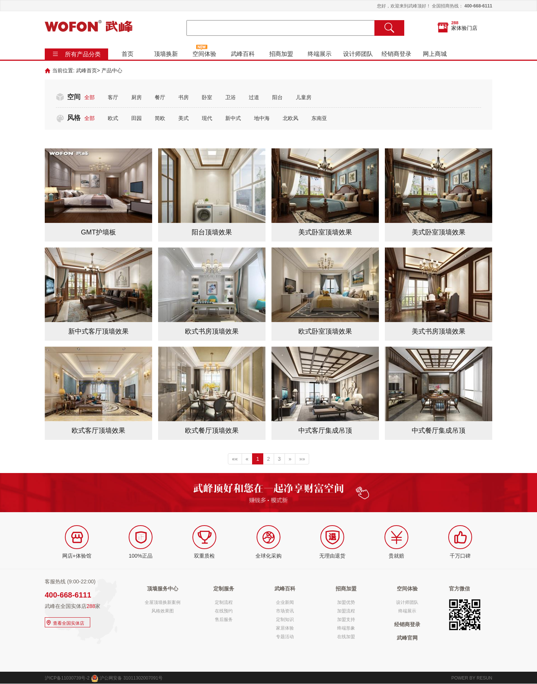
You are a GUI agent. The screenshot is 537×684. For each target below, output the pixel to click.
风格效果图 (162, 611)
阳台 (277, 97)
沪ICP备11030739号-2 (67, 678)
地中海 (262, 118)
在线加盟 (346, 636)
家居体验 (285, 628)
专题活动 (285, 636)
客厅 (113, 97)
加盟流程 (346, 611)
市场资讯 (285, 611)
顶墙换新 (166, 54)
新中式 (233, 118)
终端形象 (346, 628)
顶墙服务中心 (162, 589)
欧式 (113, 118)
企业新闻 (285, 602)
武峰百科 (243, 54)
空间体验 (204, 54)
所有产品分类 (83, 54)
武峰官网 (407, 638)
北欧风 (290, 118)
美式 (183, 118)
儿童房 (303, 97)
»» (302, 459)
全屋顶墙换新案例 (162, 602)
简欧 (160, 118)
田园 (136, 118)
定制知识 (285, 619)
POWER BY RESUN (471, 678)
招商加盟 (281, 54)
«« (235, 459)
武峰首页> (88, 70)
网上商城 (435, 54)
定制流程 (224, 602)
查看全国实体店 (64, 622)
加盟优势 (346, 602)
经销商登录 (396, 54)
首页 (128, 54)
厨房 (136, 97)
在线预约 (224, 611)
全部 (89, 97)
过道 (254, 97)
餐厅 (160, 97)
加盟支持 (346, 619)
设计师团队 (358, 54)
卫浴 (230, 97)
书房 (183, 97)
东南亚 (319, 118)
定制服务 (223, 589)
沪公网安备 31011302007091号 (127, 678)
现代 (207, 118)
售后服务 (224, 619)
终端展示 (320, 54)
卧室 (207, 97)
